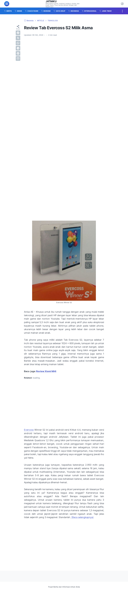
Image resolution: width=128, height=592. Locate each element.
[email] (18, 58)
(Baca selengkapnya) (82, 517)
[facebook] (18, 32)
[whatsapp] (18, 43)
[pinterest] (18, 53)
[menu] (6, 3)
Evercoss (29, 429)
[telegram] (18, 48)
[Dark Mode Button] (122, 3)
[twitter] (18, 38)
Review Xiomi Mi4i (46, 371)
